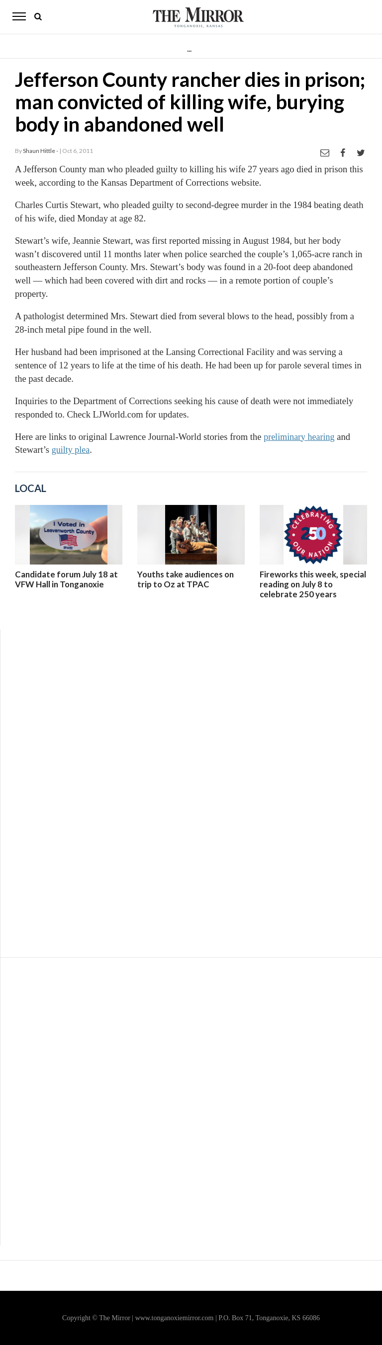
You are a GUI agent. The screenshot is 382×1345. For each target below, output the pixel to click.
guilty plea (71, 450)
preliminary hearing (299, 437)
